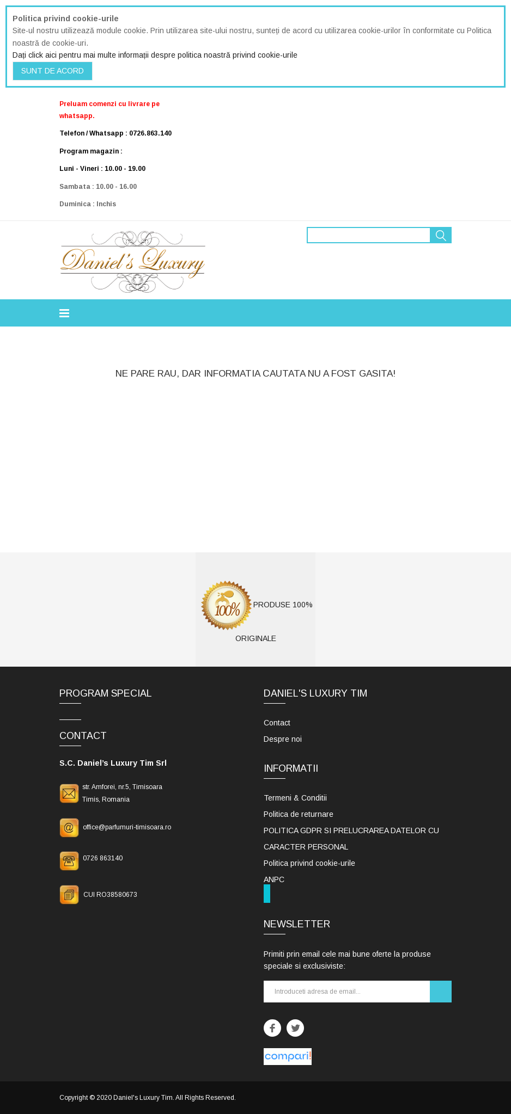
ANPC (274, 879)
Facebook (272, 1028)
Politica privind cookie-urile (309, 863)
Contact (277, 722)
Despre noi (283, 739)
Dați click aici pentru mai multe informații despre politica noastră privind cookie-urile (155, 55)
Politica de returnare (298, 814)
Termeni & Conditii (295, 797)
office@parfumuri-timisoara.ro (127, 827)
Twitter (295, 1028)
